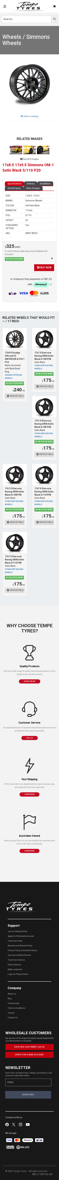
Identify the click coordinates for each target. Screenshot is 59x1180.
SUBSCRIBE (28, 1094)
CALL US (29, 738)
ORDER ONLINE (29, 681)
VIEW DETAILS (15, 396)
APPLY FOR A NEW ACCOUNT (29, 1054)
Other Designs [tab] (33, 188)
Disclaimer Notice (29, 950)
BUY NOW (44, 267)
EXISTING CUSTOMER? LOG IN (29, 1046)
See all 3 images (29, 159)
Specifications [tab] (14, 183)
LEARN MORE (29, 794)
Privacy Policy (14, 950)
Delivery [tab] (31, 183)
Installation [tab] (45, 183)
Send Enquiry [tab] (14, 188)
